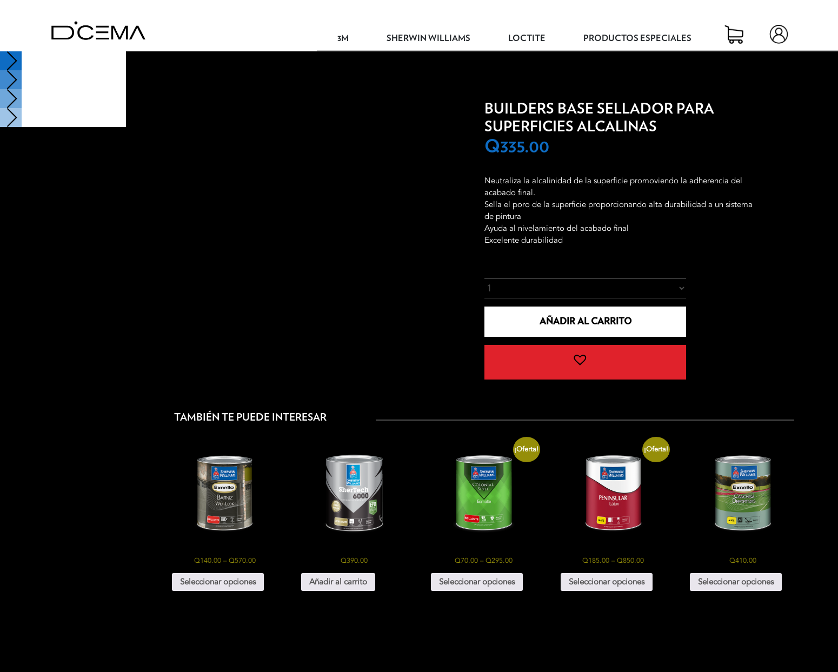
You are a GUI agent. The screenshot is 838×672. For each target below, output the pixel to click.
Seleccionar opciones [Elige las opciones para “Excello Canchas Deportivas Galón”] (736, 581)
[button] (585, 362)
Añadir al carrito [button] (338, 581)
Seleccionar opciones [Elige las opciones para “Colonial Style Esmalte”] (477, 581)
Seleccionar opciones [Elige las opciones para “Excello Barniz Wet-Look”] (218, 581)
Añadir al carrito (585, 321)
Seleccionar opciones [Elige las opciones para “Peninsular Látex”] (606, 581)
